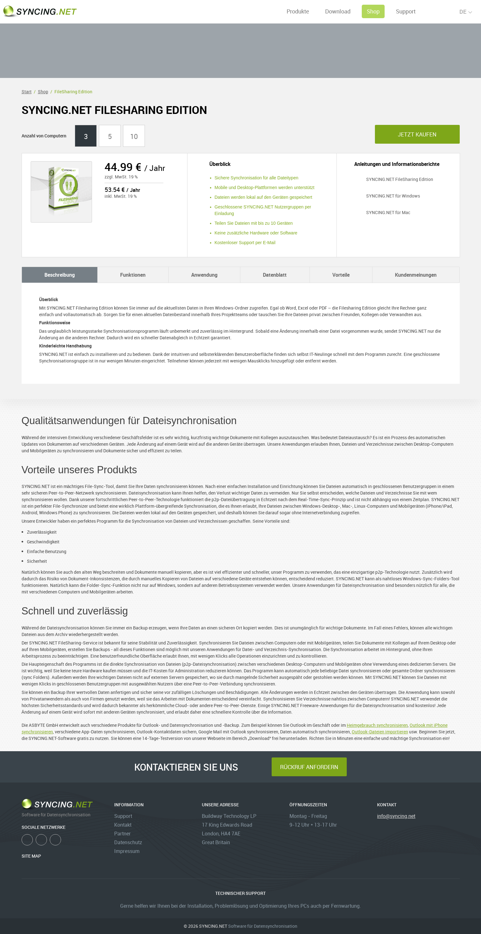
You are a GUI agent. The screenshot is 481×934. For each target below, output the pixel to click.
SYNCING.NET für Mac (382, 212)
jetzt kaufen (417, 134)
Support (406, 11)
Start (27, 92)
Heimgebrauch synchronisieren (377, 725)
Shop (373, 11)
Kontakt (122, 824)
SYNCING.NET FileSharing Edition (393, 179)
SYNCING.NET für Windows (387, 196)
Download (338, 11)
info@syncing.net (396, 816)
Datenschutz (128, 842)
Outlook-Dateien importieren (380, 732)
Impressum (127, 851)
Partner (122, 833)
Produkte (298, 11)
